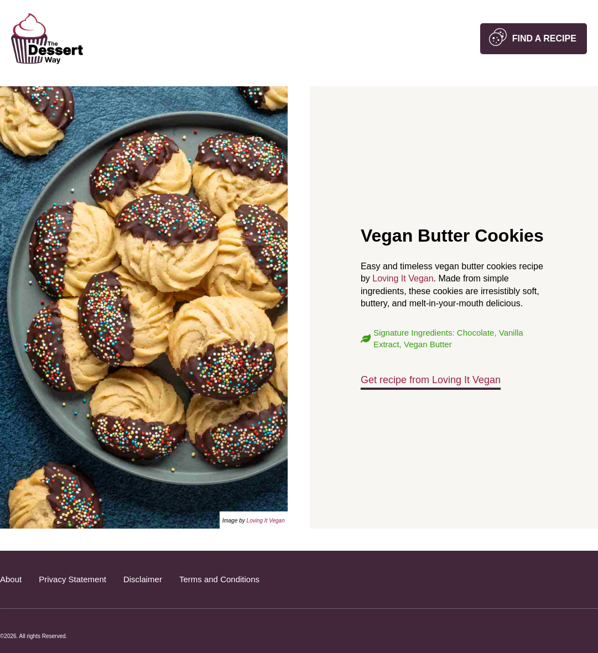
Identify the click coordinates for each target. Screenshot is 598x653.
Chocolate (476, 332)
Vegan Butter (428, 344)
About (11, 579)
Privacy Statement (72, 579)
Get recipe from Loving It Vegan (431, 379)
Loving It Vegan (266, 521)
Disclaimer (142, 579)
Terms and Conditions (219, 579)
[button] (533, 38)
